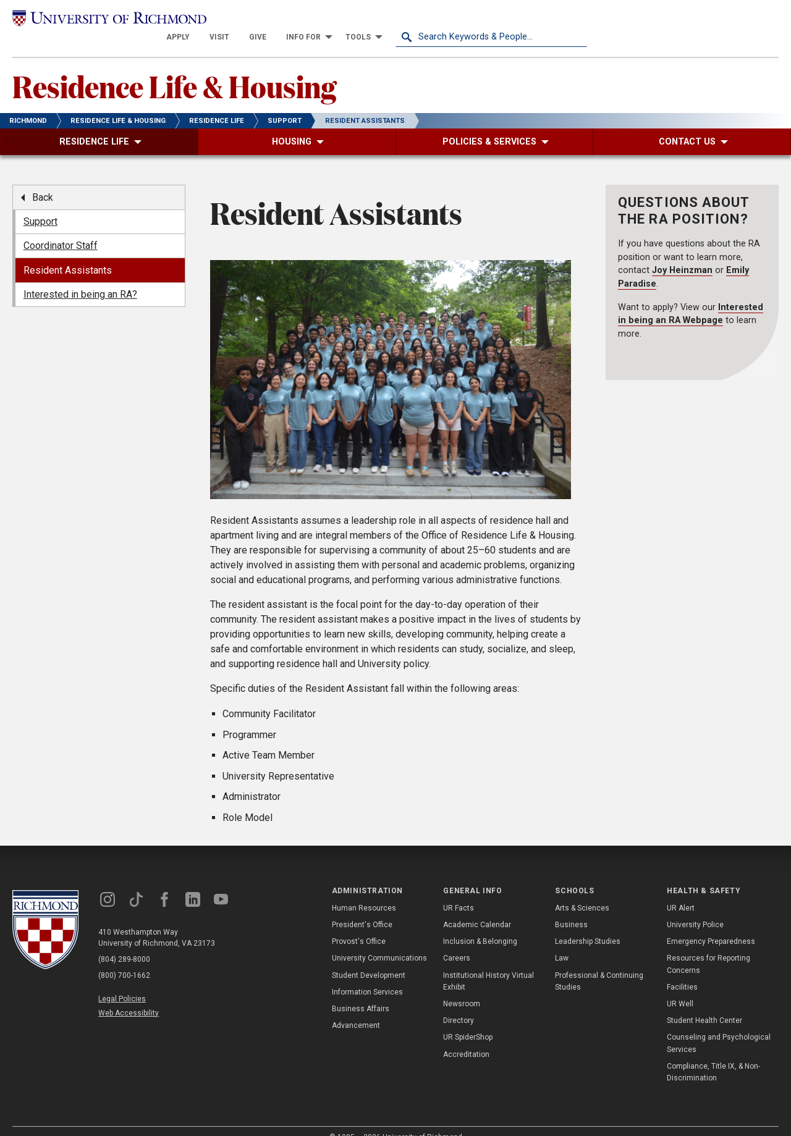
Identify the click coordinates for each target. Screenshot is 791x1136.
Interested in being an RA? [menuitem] (80, 277)
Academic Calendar (477, 907)
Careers (456, 941)
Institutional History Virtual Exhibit (488, 964)
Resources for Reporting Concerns (708, 947)
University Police (695, 907)
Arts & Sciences (582, 890)
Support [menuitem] (40, 204)
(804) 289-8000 (124, 942)
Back (42, 180)
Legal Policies (122, 981)
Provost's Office (359, 924)
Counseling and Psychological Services (719, 1026)
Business (571, 907)
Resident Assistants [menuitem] (67, 253)
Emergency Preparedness (711, 924)
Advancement (356, 1008)
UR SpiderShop (468, 1020)
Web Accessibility (128, 995)
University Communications (379, 941)
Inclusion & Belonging (480, 924)
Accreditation (466, 1037)
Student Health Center (704, 1003)
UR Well (680, 986)
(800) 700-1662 (124, 958)
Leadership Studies (587, 924)
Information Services (367, 974)
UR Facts (458, 890)
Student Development (368, 958)
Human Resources (364, 890)
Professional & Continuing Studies (599, 964)
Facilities (682, 970)
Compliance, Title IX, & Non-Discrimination (713, 1055)
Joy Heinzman (682, 253)
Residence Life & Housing (174, 68)
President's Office (362, 907)
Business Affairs (360, 991)
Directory (458, 1003)
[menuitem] (369, 19)
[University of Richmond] (108, 19)
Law (562, 941)
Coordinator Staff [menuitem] (60, 229)
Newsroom (461, 986)
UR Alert (681, 890)
